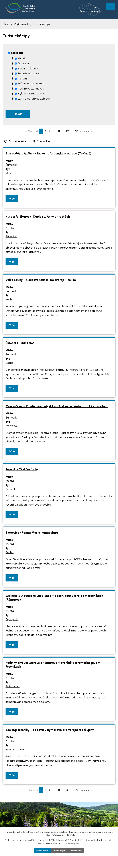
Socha (10, 300)
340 (76, 131)
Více (12, 198)
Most (9, 173)
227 (67, 131)
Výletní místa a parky (31, 93)
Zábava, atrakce (16, 750)
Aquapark (12, 619)
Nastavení (76, 850)
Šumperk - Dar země (20, 343)
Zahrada (11, 489)
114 (58, 131)
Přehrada (11, 426)
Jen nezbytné (60, 850)
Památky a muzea (29, 73)
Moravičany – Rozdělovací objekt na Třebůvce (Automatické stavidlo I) (57, 406)
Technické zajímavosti (31, 88)
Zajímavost (13, 686)
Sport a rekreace (28, 68)
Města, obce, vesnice (31, 83)
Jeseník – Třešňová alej (22, 469)
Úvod (6, 24)
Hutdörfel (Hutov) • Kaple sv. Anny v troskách (38, 217)
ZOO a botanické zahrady (34, 98)
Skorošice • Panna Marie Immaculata (32, 533)
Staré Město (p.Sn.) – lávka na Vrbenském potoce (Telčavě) (48, 153)
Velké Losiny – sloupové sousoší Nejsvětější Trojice (41, 280)
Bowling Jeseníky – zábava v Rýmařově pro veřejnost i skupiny (50, 730)
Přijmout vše (42, 850)
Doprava (23, 63)
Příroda (22, 58)
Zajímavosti (21, 24)
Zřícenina (11, 236)
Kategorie (17, 52)
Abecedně (43, 141)
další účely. (70, 835)
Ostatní (22, 78)
